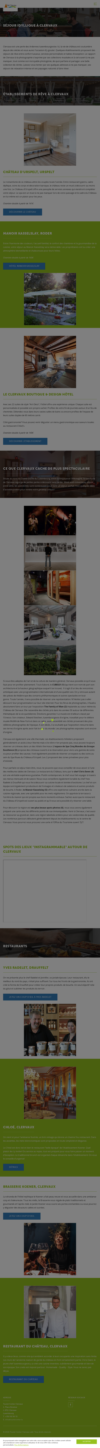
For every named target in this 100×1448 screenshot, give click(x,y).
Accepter (86, 1441)
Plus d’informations (21, 1445)
